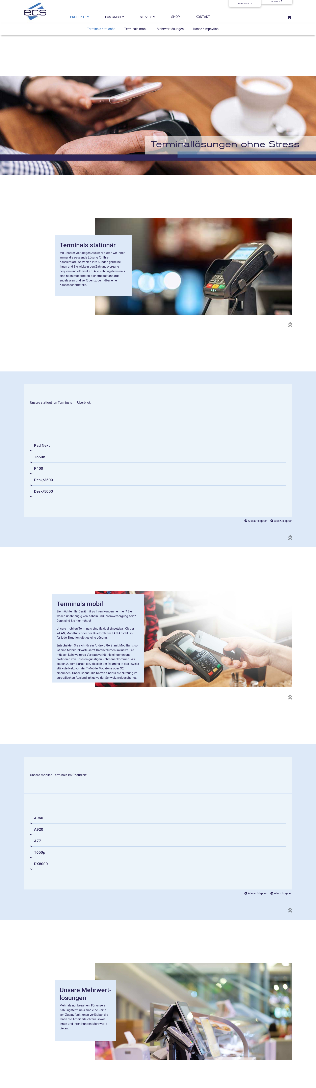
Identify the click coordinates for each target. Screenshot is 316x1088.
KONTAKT (203, 17)
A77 (37, 841)
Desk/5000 (43, 491)
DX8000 (41, 864)
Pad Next (42, 445)
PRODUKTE (79, 17)
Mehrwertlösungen (170, 29)
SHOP (175, 17)
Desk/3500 (43, 480)
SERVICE (147, 17)
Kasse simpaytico (206, 29)
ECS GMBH (114, 17)
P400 (38, 468)
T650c (39, 457)
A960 (38, 818)
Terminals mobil (135, 29)
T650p (39, 852)
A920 (38, 829)
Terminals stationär (101, 29)
